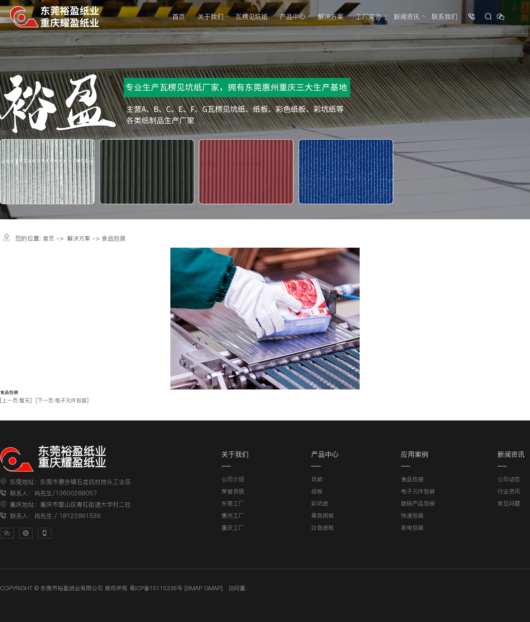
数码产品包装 (418, 503)
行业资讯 (508, 491)
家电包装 (412, 528)
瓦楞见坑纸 (251, 16)
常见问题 (508, 503)
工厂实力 (368, 16)
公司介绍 (232, 479)
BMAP (194, 588)
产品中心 (293, 16)
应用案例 (414, 454)
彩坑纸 (319, 503)
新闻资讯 (406, 16)
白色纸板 (322, 528)
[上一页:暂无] (16, 400)
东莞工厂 (232, 503)
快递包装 (412, 516)
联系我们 (444, 16)
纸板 (317, 491)
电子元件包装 (418, 491)
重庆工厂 (232, 528)
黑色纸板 (322, 516)
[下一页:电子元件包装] (62, 400)
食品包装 (412, 479)
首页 (178, 16)
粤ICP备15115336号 (155, 588)
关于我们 (210, 16)
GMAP (212, 588)
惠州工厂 (232, 516)
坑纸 (317, 479)
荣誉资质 (232, 491)
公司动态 (508, 479)
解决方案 (330, 16)
